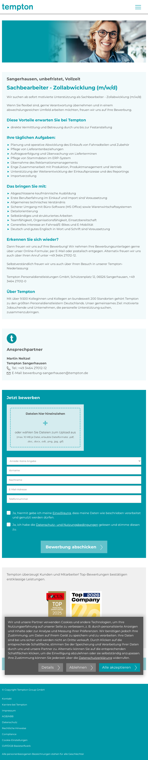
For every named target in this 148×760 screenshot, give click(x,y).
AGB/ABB (7, 716)
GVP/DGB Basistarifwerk (16, 745)
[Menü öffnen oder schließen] (138, 7)
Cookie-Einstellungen (14, 740)
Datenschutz (9, 722)
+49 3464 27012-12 (32, 368)
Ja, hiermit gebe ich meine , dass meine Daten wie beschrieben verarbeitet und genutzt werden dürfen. (74, 515)
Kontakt (7, 698)
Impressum (9, 710)
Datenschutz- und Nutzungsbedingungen (67, 525)
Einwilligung (62, 513)
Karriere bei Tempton (14, 704)
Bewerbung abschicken (74, 547)
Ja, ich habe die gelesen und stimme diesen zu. (73, 527)
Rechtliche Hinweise (14, 728)
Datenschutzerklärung (95, 658)
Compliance (9, 734)
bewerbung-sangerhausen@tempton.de (55, 373)
